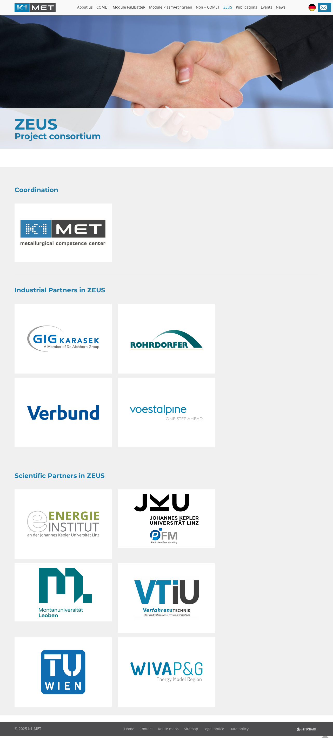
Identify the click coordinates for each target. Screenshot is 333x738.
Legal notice (213, 730)
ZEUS (227, 7)
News (280, 7)
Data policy (239, 730)
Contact (146, 730)
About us (85, 7)
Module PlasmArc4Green (170, 7)
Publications (246, 7)
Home (129, 730)
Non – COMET (208, 7)
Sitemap (191, 730)
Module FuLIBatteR (129, 7)
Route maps (168, 730)
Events (266, 7)
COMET (102, 7)
